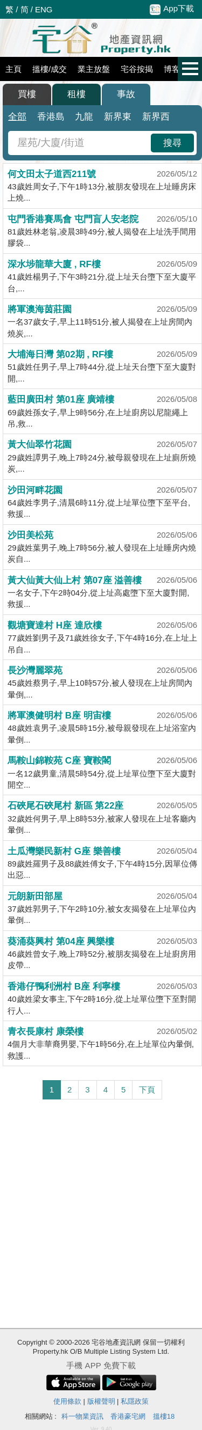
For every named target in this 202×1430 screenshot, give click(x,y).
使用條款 (67, 1401)
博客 (172, 69)
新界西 (156, 117)
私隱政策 (135, 1401)
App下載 (172, 9)
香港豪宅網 (127, 1416)
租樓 (76, 94)
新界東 (117, 117)
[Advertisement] (101, 1214)
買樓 (27, 94)
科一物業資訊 (82, 1416)
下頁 (147, 1089)
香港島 (51, 117)
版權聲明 (101, 1401)
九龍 (84, 117)
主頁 (13, 69)
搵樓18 (164, 1416)
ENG (44, 9)
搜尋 (172, 143)
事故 (126, 94)
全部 (17, 117)
